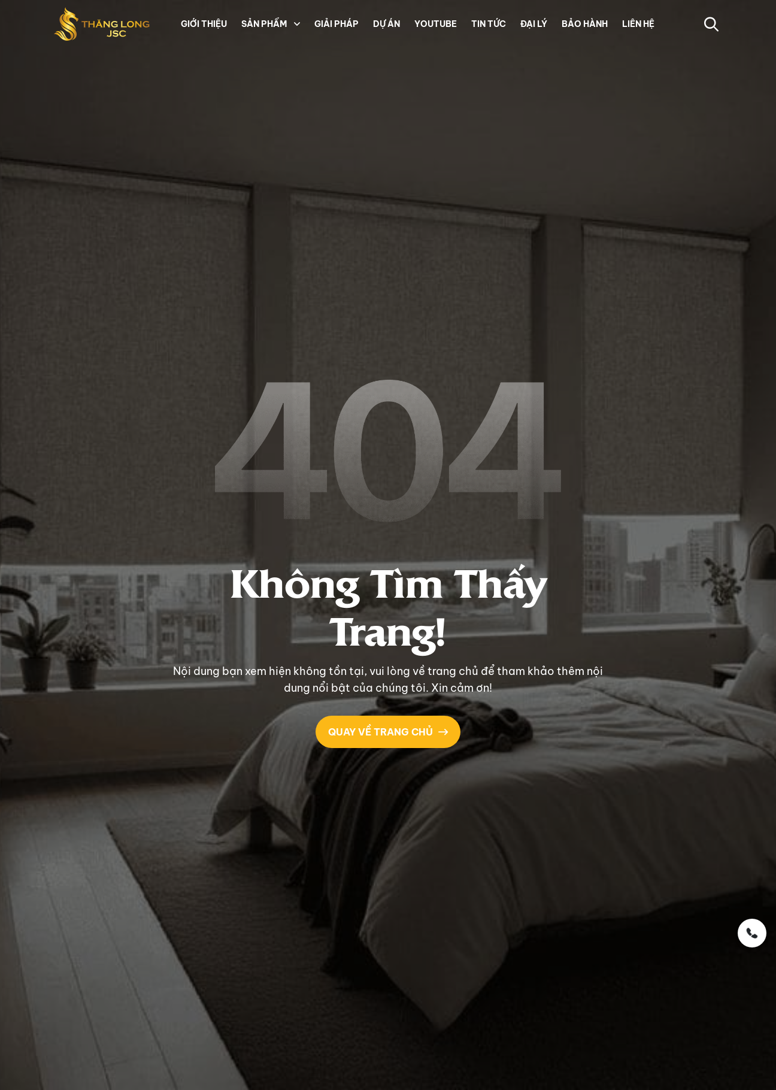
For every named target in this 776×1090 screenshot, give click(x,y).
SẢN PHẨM (264, 24)
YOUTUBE (435, 24)
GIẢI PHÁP (336, 24)
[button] (296, 24)
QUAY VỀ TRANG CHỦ (387, 731)
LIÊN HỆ (638, 24)
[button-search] (711, 24)
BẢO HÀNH (585, 24)
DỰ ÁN (386, 24)
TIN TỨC (488, 24)
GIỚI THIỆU (204, 24)
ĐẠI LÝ (533, 24)
